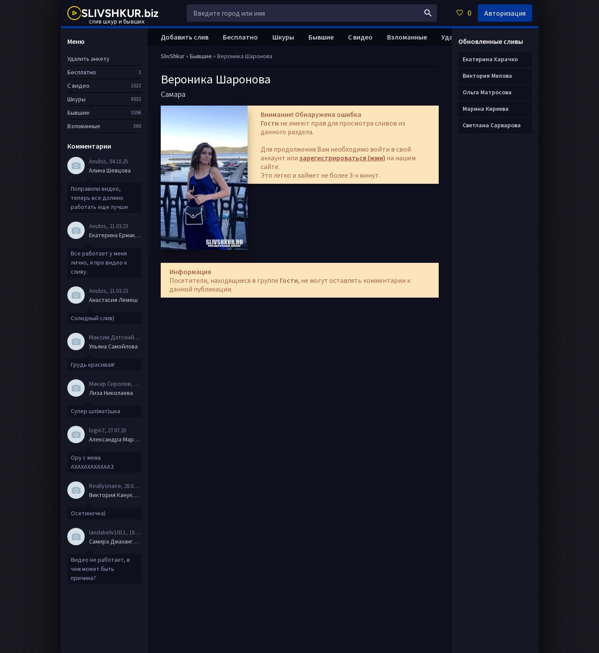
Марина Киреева (486, 109)
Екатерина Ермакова (115, 235)
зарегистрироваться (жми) (342, 157)
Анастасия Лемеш (113, 300)
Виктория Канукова (115, 495)
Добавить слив (184, 37)
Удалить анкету (88, 59)
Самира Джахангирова (115, 541)
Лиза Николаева (111, 393)
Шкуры (283, 37)
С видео (360, 37)
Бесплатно (240, 37)
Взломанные (407, 37)
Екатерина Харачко (490, 59)
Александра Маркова (115, 439)
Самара (173, 94)
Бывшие (321, 37)
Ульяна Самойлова (113, 346)
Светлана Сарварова (492, 125)
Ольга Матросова (487, 92)
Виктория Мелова (487, 76)
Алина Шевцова (110, 170)
